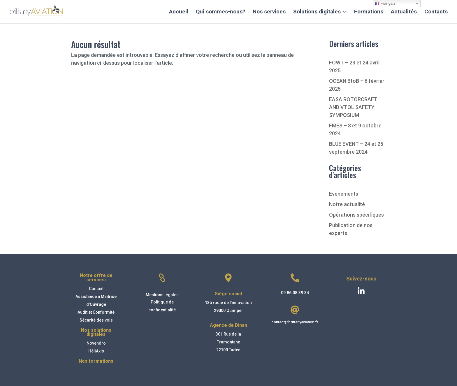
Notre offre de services (96, 277)
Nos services (269, 12)
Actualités (404, 12)
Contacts (436, 12)
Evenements (343, 194)
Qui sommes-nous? (220, 12)
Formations (368, 12)
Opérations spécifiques (356, 215)
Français (385, 3)
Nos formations (96, 361)
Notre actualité (347, 204)
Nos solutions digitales (96, 332)
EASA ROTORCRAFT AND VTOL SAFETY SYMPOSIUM (353, 107)
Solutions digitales (317, 12)
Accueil (178, 12)
